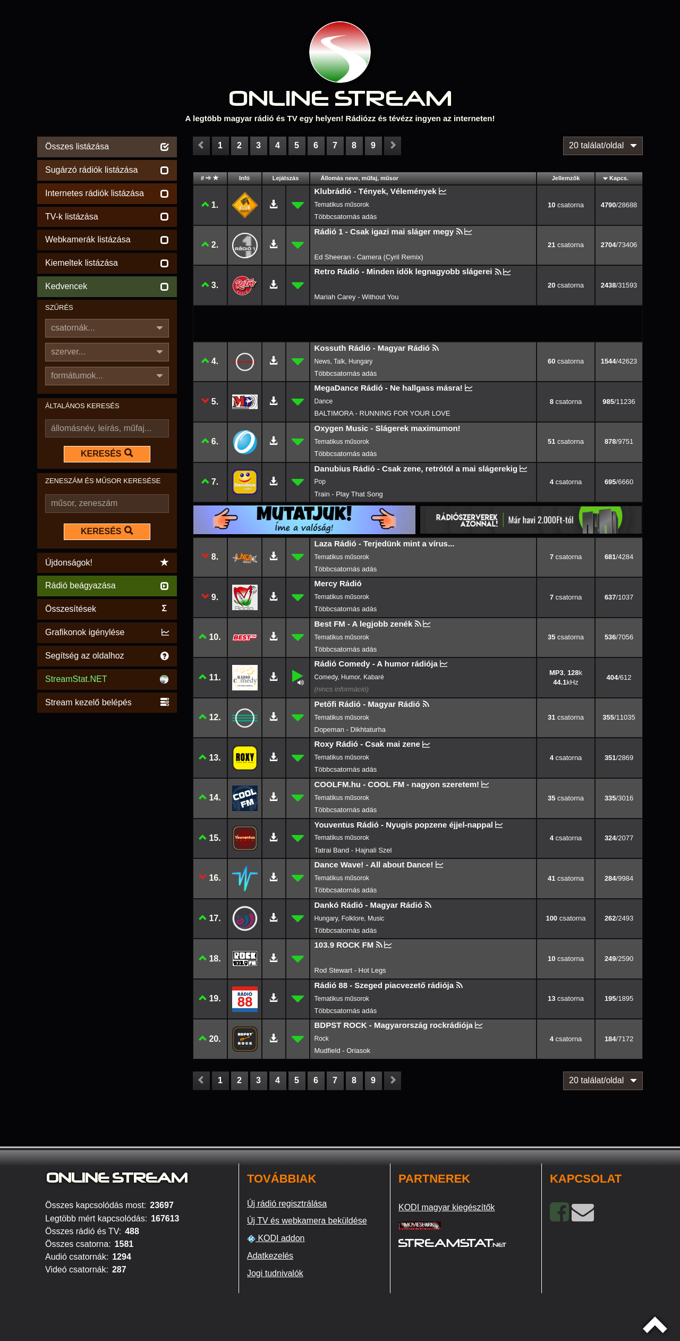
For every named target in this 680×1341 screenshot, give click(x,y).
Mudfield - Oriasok (342, 1051)
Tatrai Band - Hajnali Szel (353, 850)
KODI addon (276, 1238)
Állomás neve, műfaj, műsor (359, 178)
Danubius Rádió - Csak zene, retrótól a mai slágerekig (416, 468)
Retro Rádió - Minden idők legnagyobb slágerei (403, 271)
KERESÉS (107, 453)
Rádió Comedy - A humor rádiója (376, 663)
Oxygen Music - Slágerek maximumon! (387, 428)
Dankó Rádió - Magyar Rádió (368, 904)
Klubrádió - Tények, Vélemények (375, 191)
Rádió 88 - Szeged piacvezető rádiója (384, 985)
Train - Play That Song (348, 494)
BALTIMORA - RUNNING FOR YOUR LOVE (382, 413)
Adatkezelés (270, 1255)
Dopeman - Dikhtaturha (350, 729)
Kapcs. (618, 178)
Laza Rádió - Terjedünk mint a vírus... (384, 543)
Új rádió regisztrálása (287, 1203)
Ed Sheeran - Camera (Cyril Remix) (368, 257)
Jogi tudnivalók (275, 1273)
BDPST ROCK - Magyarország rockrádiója (393, 1025)
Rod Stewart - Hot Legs (350, 970)
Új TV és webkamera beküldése (307, 1220)
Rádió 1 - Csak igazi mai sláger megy (384, 231)
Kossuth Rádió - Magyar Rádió (372, 347)
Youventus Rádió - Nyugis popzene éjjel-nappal (403, 824)
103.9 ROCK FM (344, 944)
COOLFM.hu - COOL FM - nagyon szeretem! (397, 784)
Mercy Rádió (338, 583)
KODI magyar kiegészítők (446, 1207)
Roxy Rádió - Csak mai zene (367, 743)
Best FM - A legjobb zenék (363, 623)
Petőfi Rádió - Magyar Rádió (367, 704)
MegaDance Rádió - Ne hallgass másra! (388, 387)
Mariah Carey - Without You (356, 297)
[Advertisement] (107, 874)
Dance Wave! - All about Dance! (374, 864)
